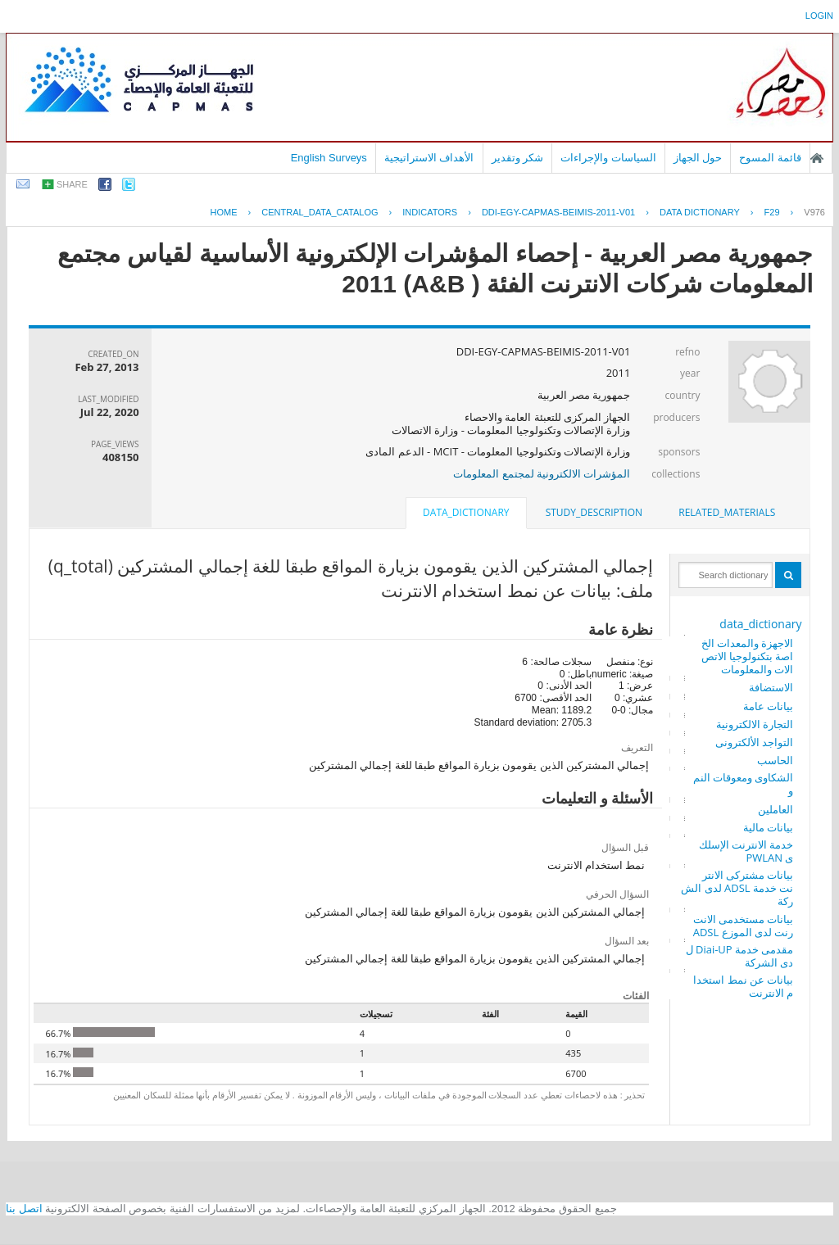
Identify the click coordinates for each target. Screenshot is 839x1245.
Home (224, 212)
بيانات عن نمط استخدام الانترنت (743, 986)
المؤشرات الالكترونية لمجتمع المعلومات (541, 473)
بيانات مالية (768, 827)
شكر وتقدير (518, 158)
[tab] (726, 512)
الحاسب (775, 760)
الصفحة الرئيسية (816, 158)
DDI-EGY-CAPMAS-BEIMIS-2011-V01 (558, 212)
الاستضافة (771, 687)
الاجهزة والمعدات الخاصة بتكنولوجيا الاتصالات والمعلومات (747, 656)
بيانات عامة (768, 706)
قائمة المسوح (770, 158)
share (72, 184)
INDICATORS (429, 212)
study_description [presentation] (594, 512)
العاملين (775, 809)
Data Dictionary (700, 212)
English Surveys (329, 158)
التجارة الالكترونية (754, 724)
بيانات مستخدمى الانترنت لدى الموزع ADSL (743, 925)
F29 (772, 212)
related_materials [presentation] (726, 512)
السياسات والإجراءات (608, 158)
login (819, 15)
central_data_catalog (319, 212)
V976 (814, 212)
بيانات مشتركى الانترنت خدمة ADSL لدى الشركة (737, 888)
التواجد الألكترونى (754, 742)
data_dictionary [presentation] (466, 512)
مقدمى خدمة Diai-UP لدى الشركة (740, 956)
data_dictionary (760, 624)
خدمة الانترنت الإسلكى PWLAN (746, 851)
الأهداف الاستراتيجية (429, 158)
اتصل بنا (24, 1208)
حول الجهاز (698, 158)
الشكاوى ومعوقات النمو (743, 784)
